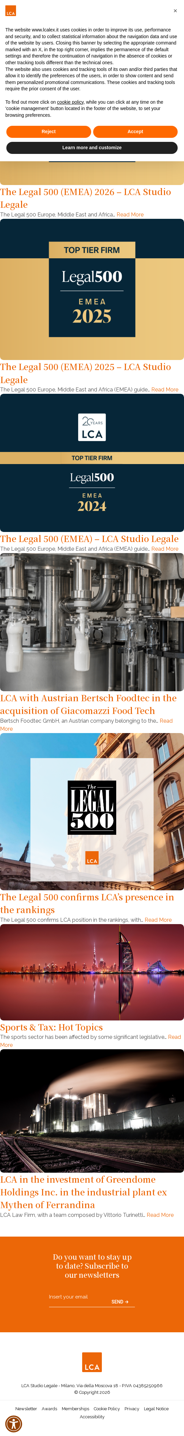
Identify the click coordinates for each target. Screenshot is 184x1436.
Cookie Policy (107, 1408)
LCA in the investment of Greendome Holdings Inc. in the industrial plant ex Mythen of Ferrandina (83, 1192)
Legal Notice (156, 1408)
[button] (175, 10)
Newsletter (26, 1408)
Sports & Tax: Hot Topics (51, 1027)
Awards (49, 1408)
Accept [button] (135, 131)
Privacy (132, 1408)
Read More (130, 214)
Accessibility (92, 1416)
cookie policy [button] (70, 102)
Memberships (75, 1408)
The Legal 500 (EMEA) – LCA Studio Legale (89, 538)
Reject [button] (49, 131)
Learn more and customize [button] (92, 147)
